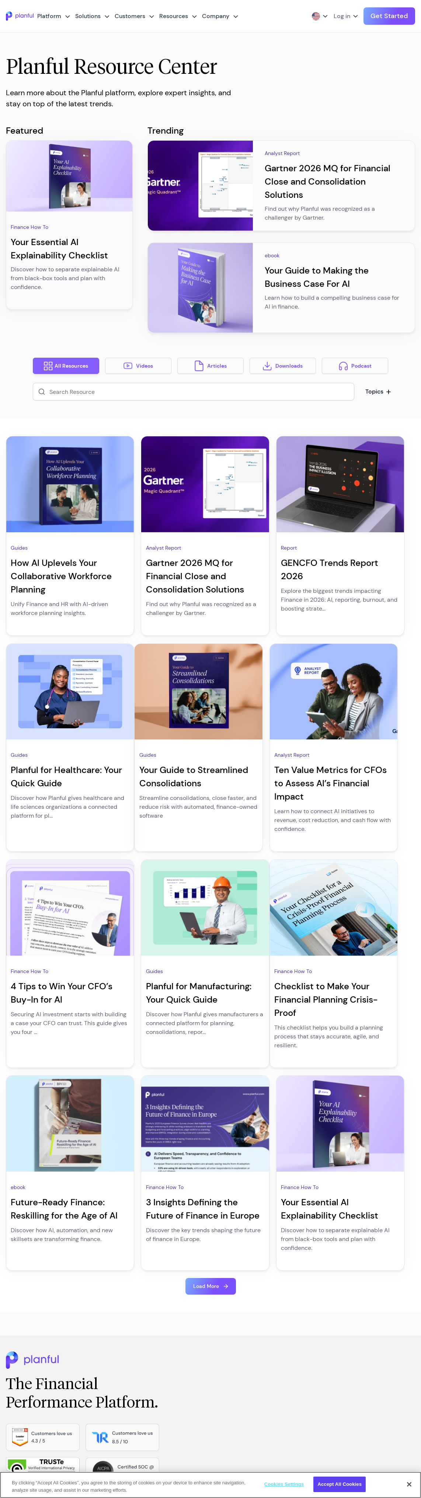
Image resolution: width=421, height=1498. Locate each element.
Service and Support (171, 1404)
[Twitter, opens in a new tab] (52, 1453)
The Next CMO (164, 1363)
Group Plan (275, 1350)
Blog (152, 1309)
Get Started (389, 15)
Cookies (271, 1336)
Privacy (270, 1322)
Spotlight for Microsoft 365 (44, 1363)
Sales (96, 1363)
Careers (225, 1336)
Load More (206, 1042)
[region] (210, 1485)
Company (215, 16)
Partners (226, 1363)
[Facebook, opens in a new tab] (76, 1453)
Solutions (88, 16)
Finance (99, 1309)
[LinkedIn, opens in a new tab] (64, 1453)
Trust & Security (31, 1322)
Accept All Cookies (339, 1484)
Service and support (36, 1336)
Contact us (229, 1322)
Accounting (103, 1322)
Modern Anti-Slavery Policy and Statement (312, 1363)
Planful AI (23, 1350)
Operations (103, 1391)
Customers (130, 16)
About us (226, 1309)
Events (224, 1391)
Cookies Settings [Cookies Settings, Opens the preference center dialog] (284, 1484)
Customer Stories (168, 1391)
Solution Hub (105, 1404)
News (222, 1377)
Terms (269, 1309)
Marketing (101, 1336)
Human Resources (111, 1350)
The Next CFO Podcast (174, 1336)
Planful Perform (165, 1350)
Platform (49, 16)
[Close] (409, 1484)
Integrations (26, 1309)
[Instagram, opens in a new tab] (88, 1453)
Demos (155, 1377)
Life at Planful (232, 1350)
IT (92, 1377)
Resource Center (167, 1322)
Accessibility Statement (290, 1377)
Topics (376, 391)
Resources (173, 16)
